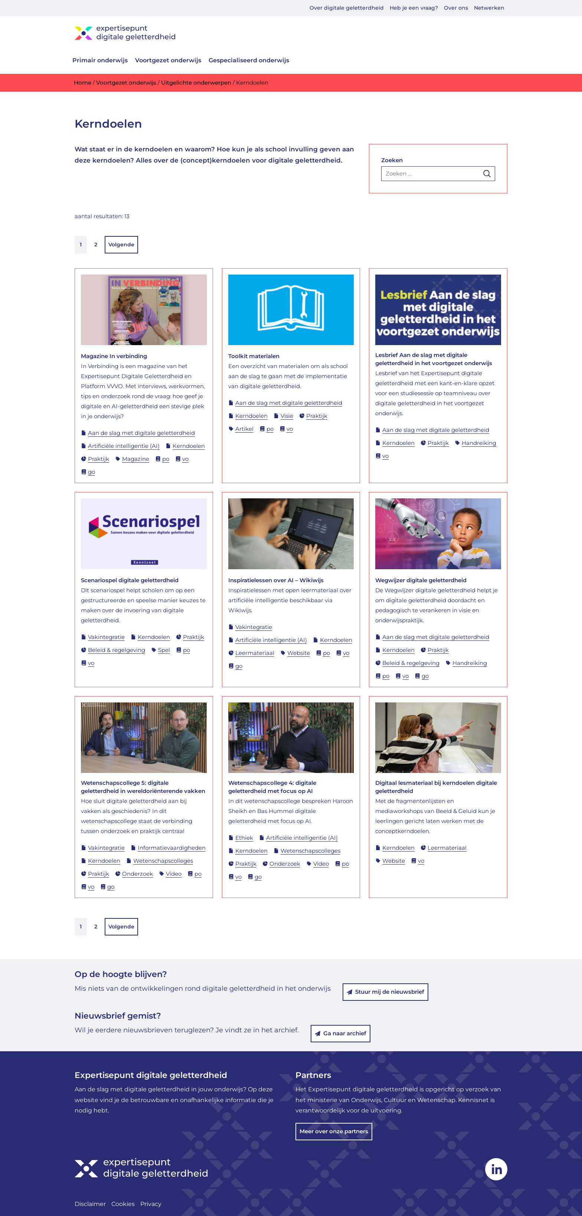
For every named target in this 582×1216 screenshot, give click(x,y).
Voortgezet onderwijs (168, 60)
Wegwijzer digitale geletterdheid (421, 580)
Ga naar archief (340, 1033)
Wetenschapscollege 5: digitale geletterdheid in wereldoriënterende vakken (143, 786)
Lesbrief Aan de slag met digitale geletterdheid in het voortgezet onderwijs (433, 359)
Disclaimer (90, 1203)
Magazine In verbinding (114, 356)
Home (82, 82)
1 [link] (81, 244)
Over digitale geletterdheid (347, 7)
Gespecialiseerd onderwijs (249, 60)
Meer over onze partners (334, 1131)
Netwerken (489, 7)
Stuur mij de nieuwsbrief (385, 991)
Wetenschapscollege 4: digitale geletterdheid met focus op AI (272, 786)
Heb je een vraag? (414, 7)
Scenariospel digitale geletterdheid (130, 580)
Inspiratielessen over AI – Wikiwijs (276, 580)
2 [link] (95, 244)
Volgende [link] (121, 244)
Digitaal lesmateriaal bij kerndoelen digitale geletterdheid (436, 786)
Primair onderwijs (100, 60)
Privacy (150, 1203)
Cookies (123, 1203)
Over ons (456, 7)
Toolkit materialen (253, 356)
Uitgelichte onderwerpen (196, 82)
